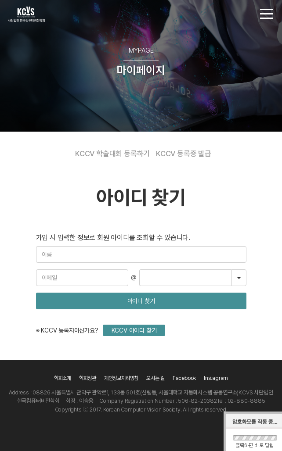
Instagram (216, 378)
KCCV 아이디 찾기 (134, 330)
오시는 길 (155, 378)
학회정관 (87, 378)
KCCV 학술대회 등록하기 (112, 153)
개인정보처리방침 (121, 378)
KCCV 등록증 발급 (183, 153)
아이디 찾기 (141, 300)
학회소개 (62, 378)
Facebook (184, 378)
